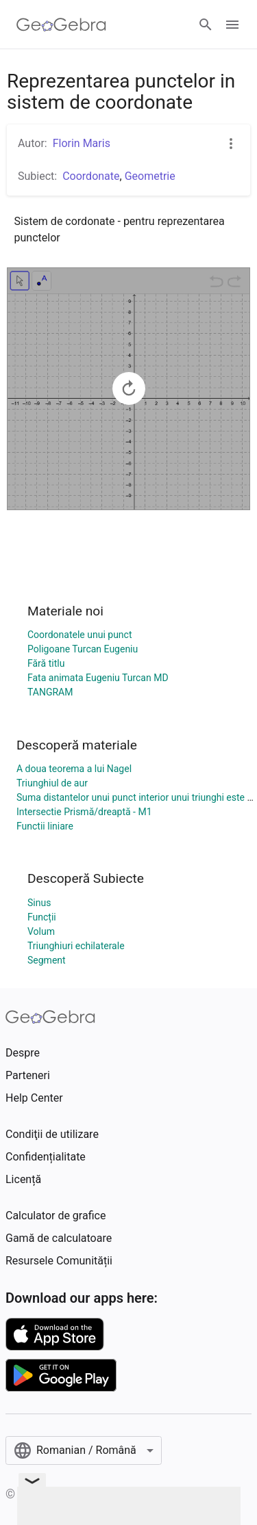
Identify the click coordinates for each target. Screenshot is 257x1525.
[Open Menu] (232, 24)
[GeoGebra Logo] (61, 24)
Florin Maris (81, 143)
